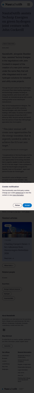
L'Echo (27, 212)
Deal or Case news (8, 44)
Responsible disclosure (24, 367)
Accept (27, 205)
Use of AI (20, 375)
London (4, 361)
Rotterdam (5, 369)
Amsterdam (5, 355)
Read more (9, 258)
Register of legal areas (24, 364)
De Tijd (17, 212)
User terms (21, 372)
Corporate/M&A (8, 298)
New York (5, 366)
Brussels (4, 358)
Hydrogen (7, 294)
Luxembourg (5, 364)
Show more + (8, 265)
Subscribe (7, 346)
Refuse (17, 205)
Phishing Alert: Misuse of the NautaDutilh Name (24, 380)
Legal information (23, 370)
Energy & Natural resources (12, 289)
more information (18, 195)
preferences (19, 193)
